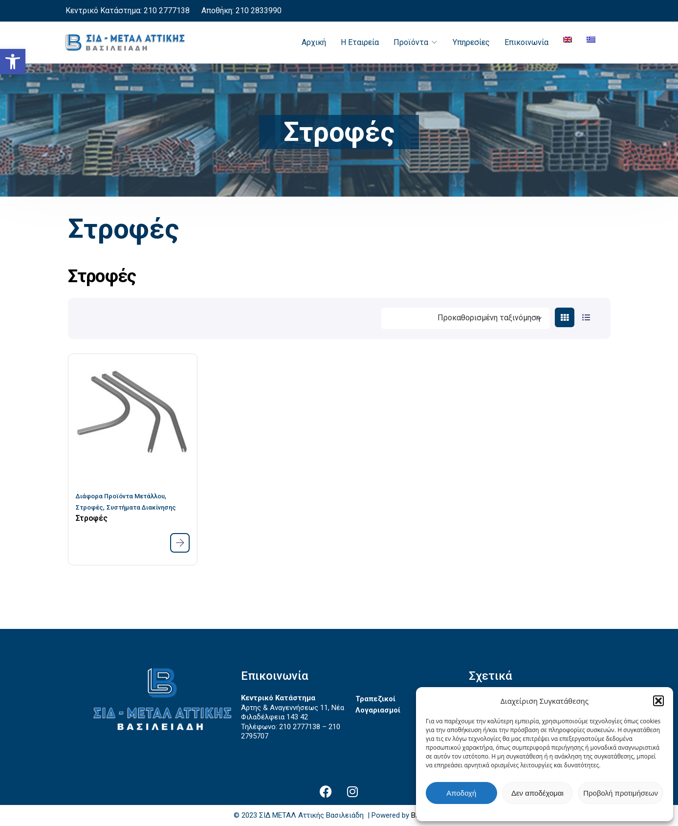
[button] (658, 701)
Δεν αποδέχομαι (537, 793)
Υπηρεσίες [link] (471, 42)
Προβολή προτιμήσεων (620, 793)
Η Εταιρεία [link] (360, 42)
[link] (12, 61)
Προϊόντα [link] (411, 42)
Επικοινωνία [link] (526, 42)
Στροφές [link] (89, 507)
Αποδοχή (461, 793)
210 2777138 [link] (167, 10)
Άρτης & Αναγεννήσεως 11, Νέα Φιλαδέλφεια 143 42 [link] (292, 712)
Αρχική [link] (314, 42)
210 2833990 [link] (258, 10)
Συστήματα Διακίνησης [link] (141, 507)
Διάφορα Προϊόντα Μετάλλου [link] (120, 496)
